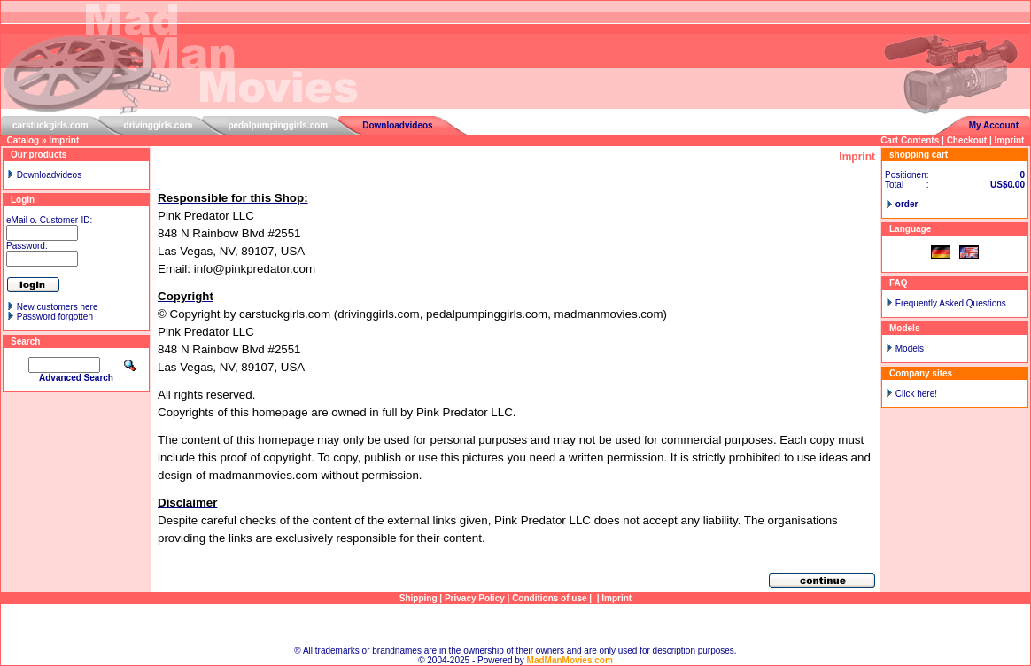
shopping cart (918, 154)
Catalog (23, 140)
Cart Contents (909, 140)
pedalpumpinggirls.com (278, 125)
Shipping (418, 598)
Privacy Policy (475, 598)
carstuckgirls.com (50, 125)
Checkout (967, 140)
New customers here (57, 307)
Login (23, 200)
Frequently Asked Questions (950, 303)
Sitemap (516, 625)
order (907, 204)
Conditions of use (549, 598)
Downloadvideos (397, 125)
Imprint (64, 140)
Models (909, 348)
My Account (994, 125)
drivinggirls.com (158, 125)
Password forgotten (55, 316)
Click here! (916, 394)
